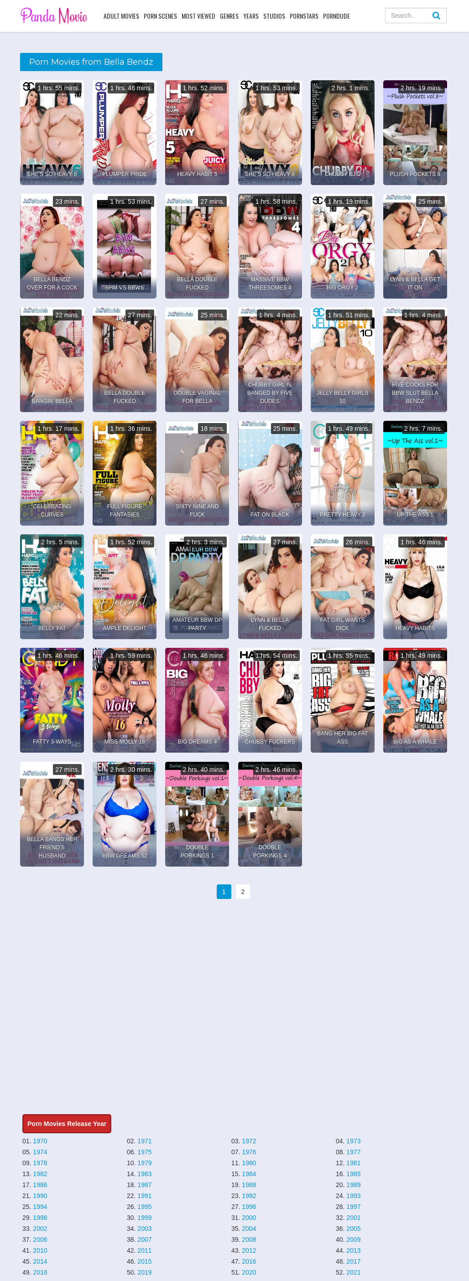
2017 (353, 1261)
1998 (40, 1217)
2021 (353, 1272)
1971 (144, 1141)
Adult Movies (121, 16)
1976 (249, 1152)
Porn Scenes (160, 16)
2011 (144, 1250)
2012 (249, 1250)
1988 (249, 1184)
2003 (144, 1228)
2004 (249, 1228)
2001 (353, 1217)
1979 (144, 1163)
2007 (144, 1239)
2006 (40, 1239)
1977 (353, 1152)
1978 (40, 1163)
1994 (40, 1206)
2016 (249, 1261)
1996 (249, 1206)
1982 (40, 1174)
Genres (229, 16)
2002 (40, 1228)
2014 (40, 1261)
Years (251, 16)
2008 (249, 1239)
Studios (274, 16)
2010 (40, 1250)
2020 (249, 1272)
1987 (144, 1184)
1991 (144, 1195)
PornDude (336, 16)
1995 (144, 1206)
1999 (144, 1217)
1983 (144, 1174)
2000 (249, 1217)
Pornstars (304, 16)
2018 (40, 1272)
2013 (353, 1250)
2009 (353, 1239)
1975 (144, 1152)
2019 (144, 1272)
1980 (249, 1163)
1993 (353, 1195)
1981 (353, 1163)
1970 (40, 1141)
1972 (249, 1141)
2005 (353, 1228)
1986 (40, 1184)
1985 (353, 1174)
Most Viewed (198, 16)
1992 (249, 1195)
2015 (144, 1261)
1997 (353, 1206)
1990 (40, 1195)
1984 (249, 1174)
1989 (353, 1184)
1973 (353, 1141)
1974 (40, 1152)
